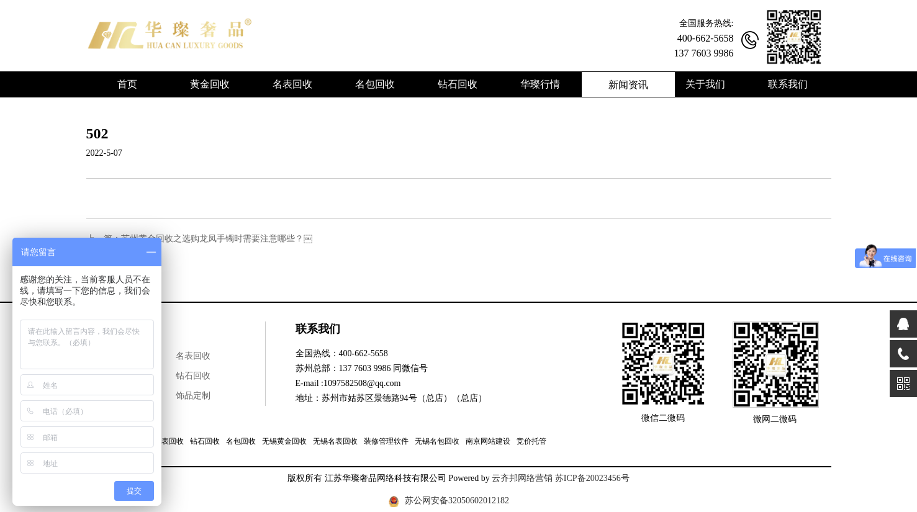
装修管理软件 (386, 441)
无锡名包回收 (437, 441)
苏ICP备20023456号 (592, 478)
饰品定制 (193, 395)
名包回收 (241, 441)
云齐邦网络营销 (522, 478)
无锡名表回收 (335, 441)
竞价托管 (531, 441)
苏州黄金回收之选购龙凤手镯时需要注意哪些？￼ (216, 238)
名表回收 (193, 356)
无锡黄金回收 (284, 441)
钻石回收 (193, 375)
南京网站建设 (488, 441)
